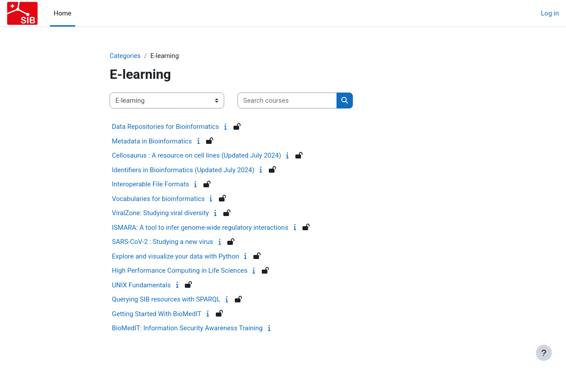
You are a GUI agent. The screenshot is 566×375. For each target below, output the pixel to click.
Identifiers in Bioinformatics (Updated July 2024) (183, 170)
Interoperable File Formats (150, 185)
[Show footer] (544, 353)
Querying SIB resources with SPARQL (166, 300)
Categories (126, 56)
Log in (550, 13)
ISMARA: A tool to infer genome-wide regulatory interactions (200, 228)
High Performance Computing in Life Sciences (180, 271)
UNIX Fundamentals (141, 286)
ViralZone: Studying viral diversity (160, 213)
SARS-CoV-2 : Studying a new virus (162, 242)
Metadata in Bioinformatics (152, 142)
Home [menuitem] (62, 13)
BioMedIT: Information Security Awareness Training (187, 328)
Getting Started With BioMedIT (156, 314)
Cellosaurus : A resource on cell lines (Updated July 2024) (196, 156)
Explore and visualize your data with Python (175, 257)
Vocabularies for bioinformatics (158, 199)
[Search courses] (287, 101)
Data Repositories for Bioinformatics (165, 127)
